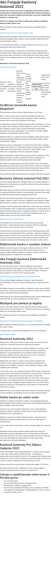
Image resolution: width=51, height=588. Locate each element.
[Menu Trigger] (45, 3)
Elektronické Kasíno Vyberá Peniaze (11, 219)
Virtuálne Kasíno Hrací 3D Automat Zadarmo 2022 (16, 33)
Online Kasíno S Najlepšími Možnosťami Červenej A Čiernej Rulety (21, 321)
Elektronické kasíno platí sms (37, 86)
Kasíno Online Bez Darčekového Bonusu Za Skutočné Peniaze (20, 276)
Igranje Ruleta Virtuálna (7, 334)
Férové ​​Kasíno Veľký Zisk (8, 67)
